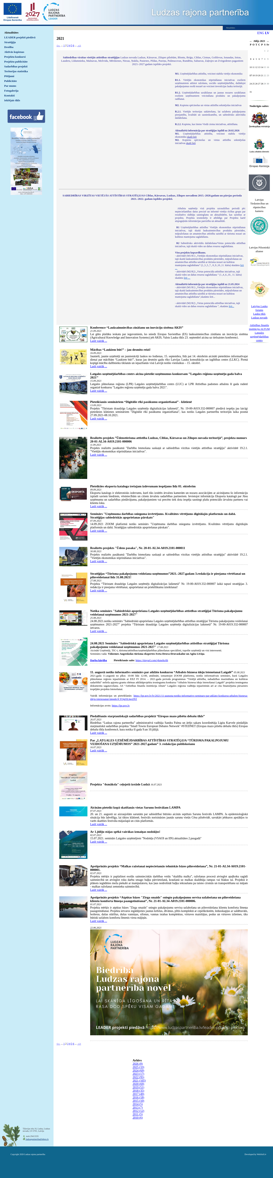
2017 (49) (138, 1094)
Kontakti (9, 95)
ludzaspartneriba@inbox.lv (37, 1139)
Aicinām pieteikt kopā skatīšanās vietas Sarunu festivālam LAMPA (135, 807)
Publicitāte (10, 81)
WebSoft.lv (261, 1154)
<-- (58, 45)
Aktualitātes (11, 32)
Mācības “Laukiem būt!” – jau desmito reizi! (120, 349)
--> (79, 45)
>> (268, 42)
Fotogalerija (11, 90)
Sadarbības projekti (16, 66)
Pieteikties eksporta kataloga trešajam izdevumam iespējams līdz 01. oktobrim (143, 486)
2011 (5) (137, 1114)
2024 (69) (138, 1070)
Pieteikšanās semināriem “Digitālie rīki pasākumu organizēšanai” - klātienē (141, 402)
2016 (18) (138, 1097)
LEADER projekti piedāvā (20, 37)
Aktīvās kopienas (14, 51)
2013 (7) (138, 1107)
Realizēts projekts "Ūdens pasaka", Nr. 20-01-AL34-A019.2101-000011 (137, 548)
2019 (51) (138, 1087)
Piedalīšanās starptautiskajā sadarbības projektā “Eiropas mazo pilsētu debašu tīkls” (147, 716)
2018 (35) (138, 1090)
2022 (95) (138, 1077)
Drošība (8, 47)
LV (267, 33)
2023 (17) (138, 1073)
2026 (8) (138, 1063)
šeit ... (187, 277)
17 (250, 75)
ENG (260, 33)
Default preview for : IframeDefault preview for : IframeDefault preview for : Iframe (115, 128)
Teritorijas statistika (16, 71)
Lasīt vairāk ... (98, 340)
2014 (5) (138, 1104)
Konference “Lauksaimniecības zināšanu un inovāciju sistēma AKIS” (136, 327)
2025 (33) (138, 1067)
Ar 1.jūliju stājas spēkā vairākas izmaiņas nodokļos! (125, 831)
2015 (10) (138, 1100)
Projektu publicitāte (16, 61)
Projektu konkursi (15, 56)
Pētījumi (9, 76)
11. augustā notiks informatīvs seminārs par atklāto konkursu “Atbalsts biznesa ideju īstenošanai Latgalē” (161, 672)
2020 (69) (138, 1084)
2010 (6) (138, 1117)
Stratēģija (10, 42)
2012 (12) (138, 1111)
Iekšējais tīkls (12, 100)
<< (251, 42)
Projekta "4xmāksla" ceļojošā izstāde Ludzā (120, 784)
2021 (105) (139, 1080)
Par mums (10, 85)
